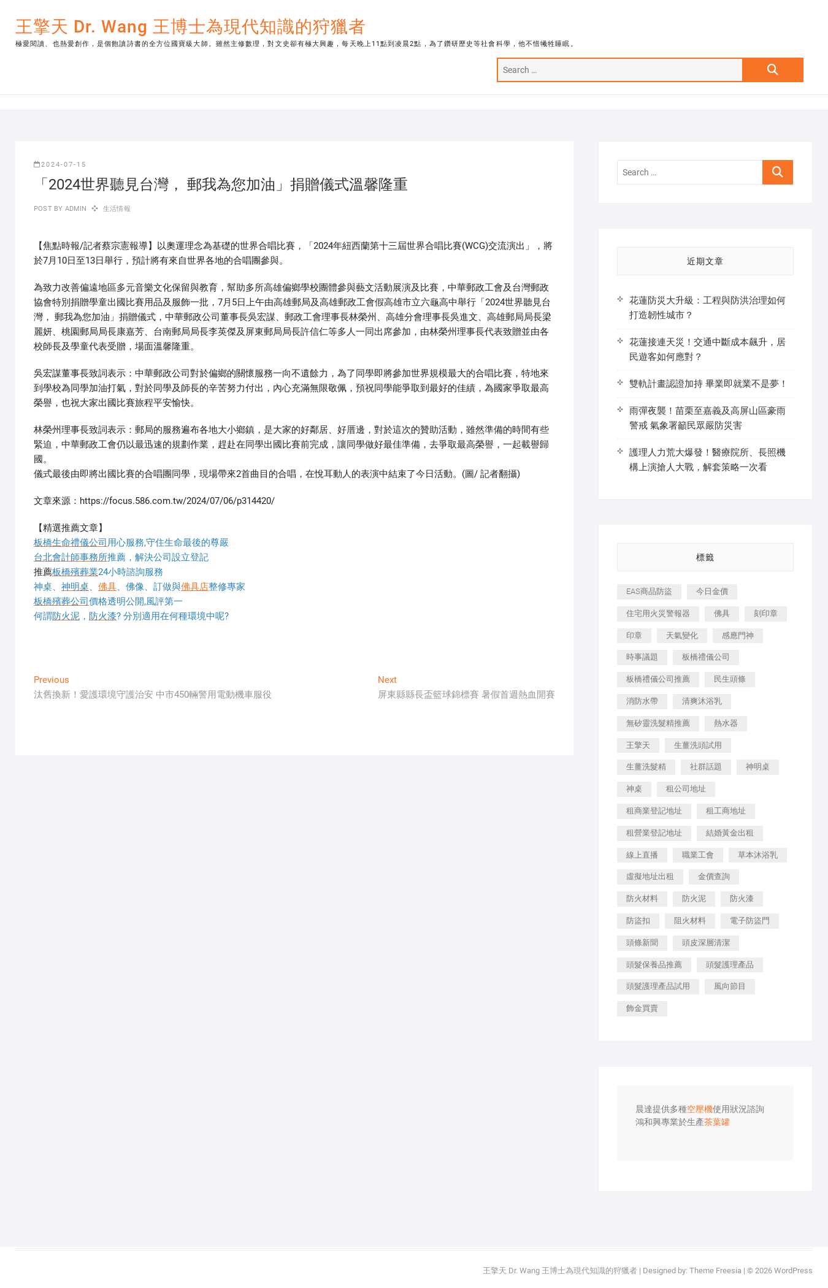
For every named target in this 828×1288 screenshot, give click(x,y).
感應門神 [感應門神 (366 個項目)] (738, 635)
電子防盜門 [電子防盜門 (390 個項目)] (750, 920)
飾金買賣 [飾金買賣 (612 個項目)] (642, 1008)
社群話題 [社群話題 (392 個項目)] (706, 766)
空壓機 (700, 1110)
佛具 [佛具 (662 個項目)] (722, 613)
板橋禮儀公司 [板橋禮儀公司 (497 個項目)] (706, 656)
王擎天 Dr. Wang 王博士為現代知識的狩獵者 (190, 27)
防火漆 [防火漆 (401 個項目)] (742, 898)
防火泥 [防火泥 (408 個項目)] (694, 898)
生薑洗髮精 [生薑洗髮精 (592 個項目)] (646, 766)
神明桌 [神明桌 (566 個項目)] (758, 766)
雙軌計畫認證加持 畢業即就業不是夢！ (708, 383)
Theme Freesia (715, 1270)
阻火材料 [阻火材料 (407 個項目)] (690, 920)
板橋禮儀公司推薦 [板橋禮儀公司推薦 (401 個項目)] (658, 679)
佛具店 (195, 586)
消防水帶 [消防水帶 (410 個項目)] (642, 701)
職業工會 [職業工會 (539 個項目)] (698, 854)
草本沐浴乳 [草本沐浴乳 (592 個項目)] (758, 854)
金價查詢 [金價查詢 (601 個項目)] (714, 876)
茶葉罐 (717, 1122)
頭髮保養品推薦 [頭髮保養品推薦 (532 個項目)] (654, 964)
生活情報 (117, 209)
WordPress (793, 1270)
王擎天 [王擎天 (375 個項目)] (638, 745)
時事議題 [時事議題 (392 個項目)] (642, 656)
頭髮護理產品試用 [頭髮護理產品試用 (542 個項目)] (658, 986)
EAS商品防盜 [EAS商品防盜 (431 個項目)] (649, 591)
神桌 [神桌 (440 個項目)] (634, 788)
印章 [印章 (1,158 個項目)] (634, 635)
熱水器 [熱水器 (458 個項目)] (726, 723)
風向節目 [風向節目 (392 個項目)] (730, 986)
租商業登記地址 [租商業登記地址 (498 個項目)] (654, 810)
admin (74, 209)
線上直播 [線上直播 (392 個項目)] (642, 854)
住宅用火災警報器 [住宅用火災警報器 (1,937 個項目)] (658, 613)
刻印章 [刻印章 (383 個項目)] (766, 613)
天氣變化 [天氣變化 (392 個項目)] (682, 635)
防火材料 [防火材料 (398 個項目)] (642, 898)
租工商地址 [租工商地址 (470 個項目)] (726, 810)
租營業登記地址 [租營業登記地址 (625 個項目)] (654, 832)
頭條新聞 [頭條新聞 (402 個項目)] (642, 942)
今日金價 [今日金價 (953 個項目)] (712, 591)
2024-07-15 (60, 165)
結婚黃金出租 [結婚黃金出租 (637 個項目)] (730, 832)
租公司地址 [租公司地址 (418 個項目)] (686, 788)
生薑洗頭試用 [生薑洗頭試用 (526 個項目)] (698, 745)
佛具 (107, 586)
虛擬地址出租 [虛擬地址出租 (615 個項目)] (650, 876)
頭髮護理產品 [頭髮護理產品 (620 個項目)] (730, 964)
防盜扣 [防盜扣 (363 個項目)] (638, 920)
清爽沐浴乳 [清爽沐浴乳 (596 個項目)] (702, 701)
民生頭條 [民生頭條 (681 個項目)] (730, 679)
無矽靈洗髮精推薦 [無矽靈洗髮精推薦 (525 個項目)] (658, 723)
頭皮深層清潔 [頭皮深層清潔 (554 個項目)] (706, 942)
